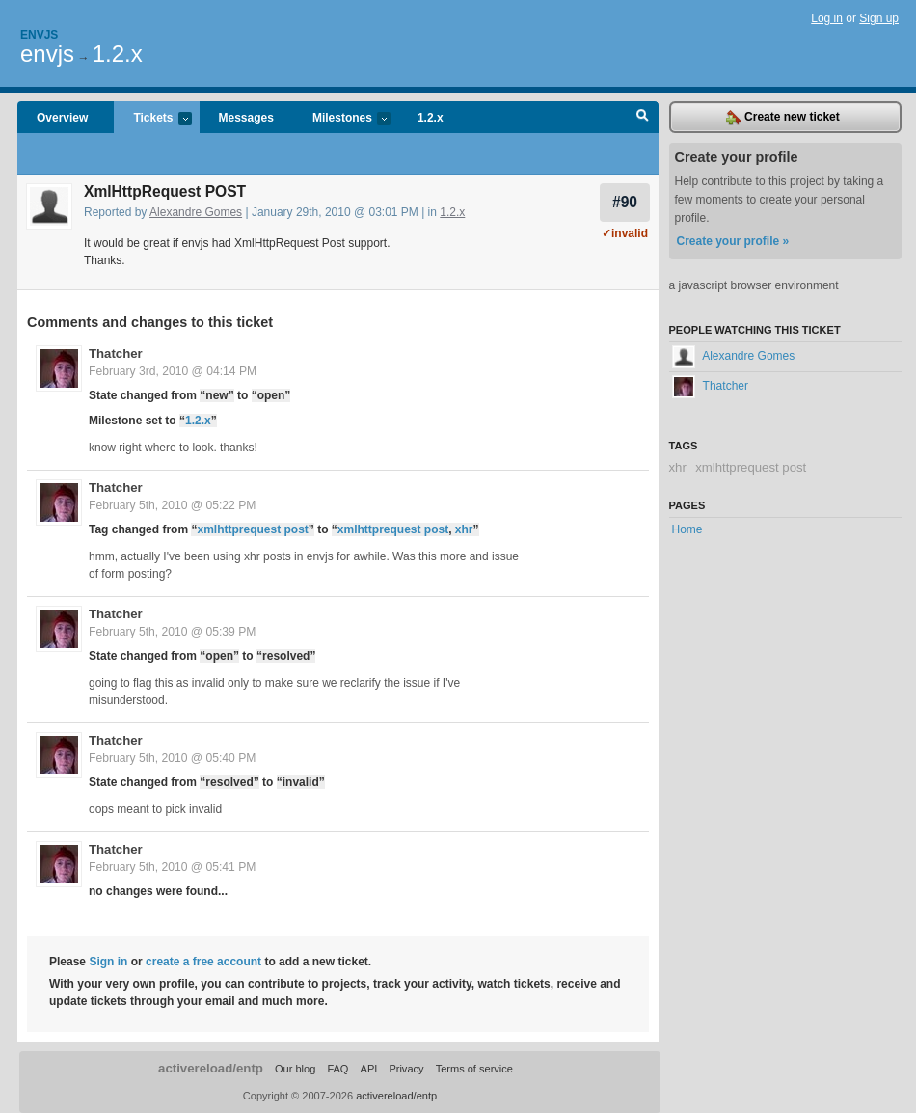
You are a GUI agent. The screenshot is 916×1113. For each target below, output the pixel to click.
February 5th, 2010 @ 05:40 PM (172, 758)
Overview (62, 117)
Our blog (295, 1068)
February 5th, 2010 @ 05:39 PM (172, 631)
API (369, 1068)
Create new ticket (783, 117)
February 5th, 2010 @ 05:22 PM (172, 505)
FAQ (337, 1068)
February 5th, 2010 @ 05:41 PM (172, 867)
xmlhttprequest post (252, 529)
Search (643, 117)
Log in (827, 18)
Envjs (39, 34)
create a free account (203, 961)
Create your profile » (733, 241)
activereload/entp (210, 1068)
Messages (246, 117)
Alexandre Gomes (195, 212)
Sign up (879, 18)
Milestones (342, 119)
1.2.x (118, 54)
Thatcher (116, 353)
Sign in (108, 961)
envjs (47, 54)
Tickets (152, 119)
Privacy (406, 1068)
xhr (464, 529)
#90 (624, 202)
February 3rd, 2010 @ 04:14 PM (172, 371)
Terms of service (474, 1068)
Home (687, 529)
